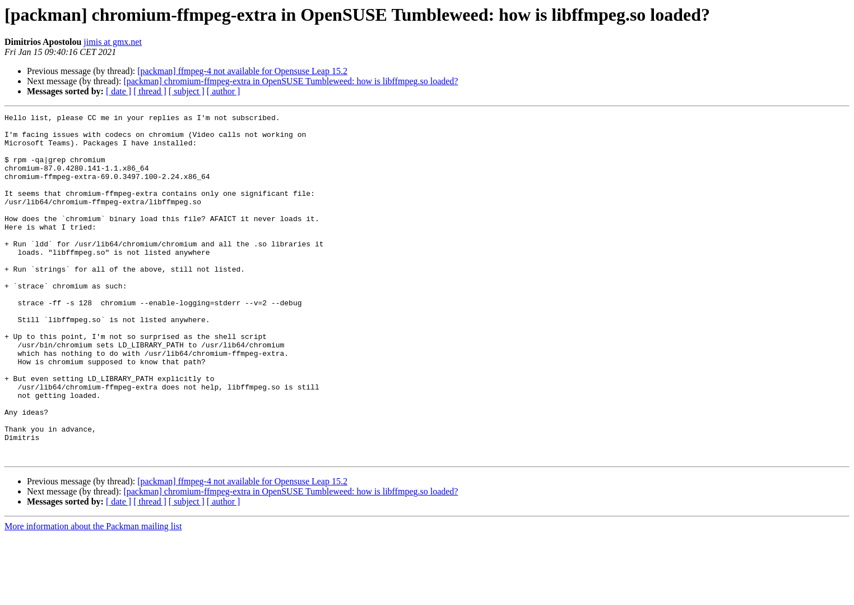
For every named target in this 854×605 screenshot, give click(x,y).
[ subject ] (187, 91)
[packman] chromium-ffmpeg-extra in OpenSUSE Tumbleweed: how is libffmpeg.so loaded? (290, 81)
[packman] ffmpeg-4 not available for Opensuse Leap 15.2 (242, 71)
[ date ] (118, 91)
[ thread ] (149, 91)
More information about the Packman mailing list (93, 595)
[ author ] (223, 91)
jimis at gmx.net (112, 42)
